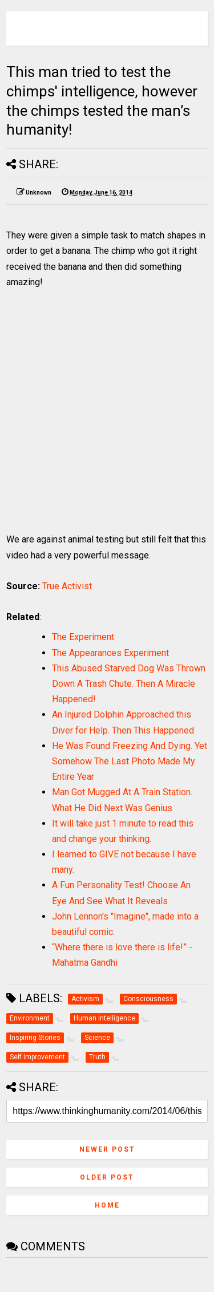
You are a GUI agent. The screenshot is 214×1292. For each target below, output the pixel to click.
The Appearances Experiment (110, 652)
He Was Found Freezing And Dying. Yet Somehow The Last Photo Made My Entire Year (129, 761)
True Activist (67, 586)
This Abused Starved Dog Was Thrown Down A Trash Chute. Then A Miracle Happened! (128, 683)
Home (107, 1205)
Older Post (107, 1177)
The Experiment (83, 636)
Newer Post (107, 1149)
